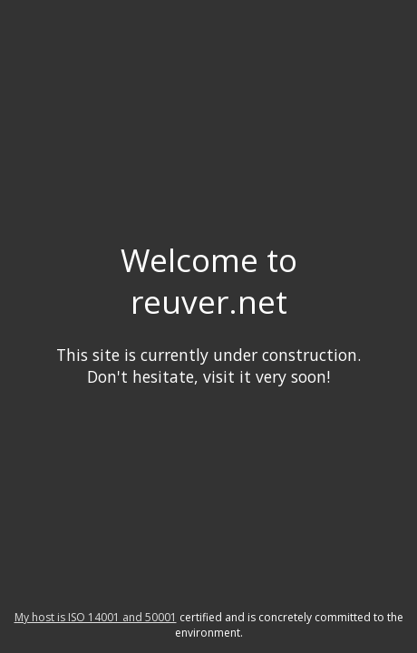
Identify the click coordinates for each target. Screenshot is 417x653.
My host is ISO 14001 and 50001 (96, 617)
